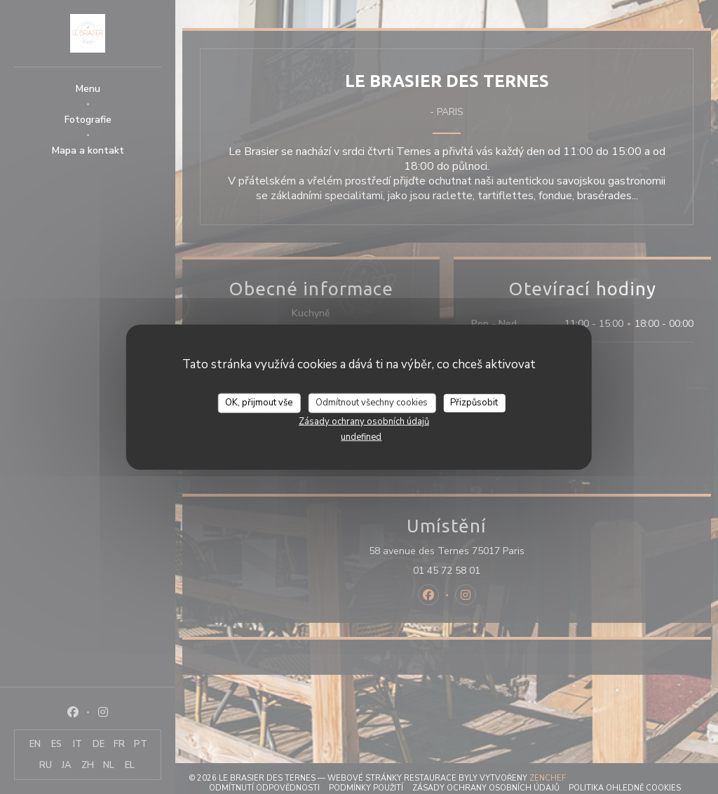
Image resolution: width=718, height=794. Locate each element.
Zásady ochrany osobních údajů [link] (364, 421)
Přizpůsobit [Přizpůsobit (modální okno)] (474, 402)
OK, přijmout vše (258, 402)
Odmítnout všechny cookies (372, 402)
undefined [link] (361, 436)
